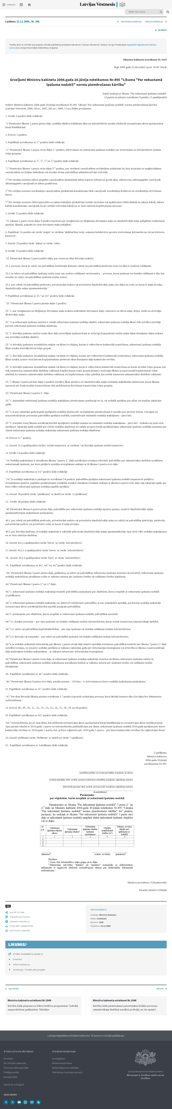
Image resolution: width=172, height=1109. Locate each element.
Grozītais (17, 959)
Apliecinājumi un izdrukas (65, 1067)
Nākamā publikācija (154, 21)
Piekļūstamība (11, 1072)
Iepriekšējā (13, 988)
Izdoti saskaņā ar (21, 964)
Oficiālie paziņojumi (63, 1051)
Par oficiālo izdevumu (15, 1063)
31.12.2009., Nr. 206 (28, 21)
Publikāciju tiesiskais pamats (67, 1072)
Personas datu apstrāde (16, 1067)
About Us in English (14, 1084)
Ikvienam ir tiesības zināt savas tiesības (145, 1077)
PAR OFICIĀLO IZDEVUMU (20, 930)
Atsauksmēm (11, 1076)
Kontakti (8, 1058)
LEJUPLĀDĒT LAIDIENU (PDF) (21, 926)
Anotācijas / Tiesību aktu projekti (29, 969)
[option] (43, 1005)
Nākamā (160, 988)
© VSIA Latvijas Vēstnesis (18, 1051)
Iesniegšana (58, 1058)
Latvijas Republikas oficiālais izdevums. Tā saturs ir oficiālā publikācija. (86, 1035)
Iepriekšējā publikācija (131, 21)
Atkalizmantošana (62, 1063)
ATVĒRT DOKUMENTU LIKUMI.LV (28, 954)
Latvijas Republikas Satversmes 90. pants (145, 1072)
